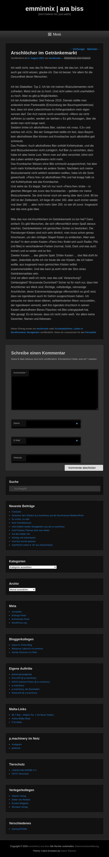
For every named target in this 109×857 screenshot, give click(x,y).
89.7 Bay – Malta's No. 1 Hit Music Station (33, 715)
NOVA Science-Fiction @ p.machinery (31, 681)
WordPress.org (19, 622)
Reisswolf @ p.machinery (24, 693)
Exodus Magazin (20, 803)
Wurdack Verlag (20, 807)
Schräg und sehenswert (23, 537)
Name (17, 423)
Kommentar (20, 372)
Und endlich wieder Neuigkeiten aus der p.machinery (38, 526)
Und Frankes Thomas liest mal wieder (31, 530)
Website (18, 457)
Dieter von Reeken (21, 799)
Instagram (17, 744)
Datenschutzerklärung (87, 846)
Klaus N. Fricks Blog (22, 645)
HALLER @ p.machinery (24, 678)
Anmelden (17, 611)
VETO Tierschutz (20, 773)
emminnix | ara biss (54, 8)
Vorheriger (77, 49)
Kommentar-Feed (20, 619)
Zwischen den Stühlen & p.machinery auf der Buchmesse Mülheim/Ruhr (48, 515)
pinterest (16, 748)
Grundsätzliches (63, 328)
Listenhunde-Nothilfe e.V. (24, 770)
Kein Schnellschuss (21, 522)
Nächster (94, 49)
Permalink (90, 332)
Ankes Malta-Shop (21, 718)
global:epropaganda (22, 674)
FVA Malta (17, 722)
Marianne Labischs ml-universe (27, 648)
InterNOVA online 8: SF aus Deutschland (32, 545)
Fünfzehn (16, 511)
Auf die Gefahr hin (21, 534)
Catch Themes (68, 850)
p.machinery (18, 685)
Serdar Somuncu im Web (24, 652)
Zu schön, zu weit (20, 519)
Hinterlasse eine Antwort (77, 58)
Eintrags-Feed (19, 615)
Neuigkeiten (33, 332)
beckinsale (55, 58)
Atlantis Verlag (19, 796)
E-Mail (17, 440)
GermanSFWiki (19, 829)
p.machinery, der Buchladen (26, 689)
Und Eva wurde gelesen (24, 541)
